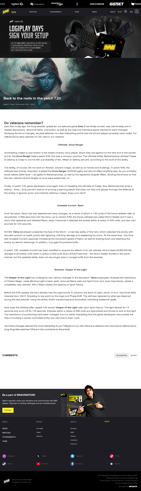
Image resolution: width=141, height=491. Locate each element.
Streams (39, 436)
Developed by (128, 486)
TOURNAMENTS (8, 437)
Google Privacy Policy (130, 483)
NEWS (4, 428)
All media (39, 428)
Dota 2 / (6, 104)
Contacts (74, 440)
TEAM (4, 441)
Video (38, 432)
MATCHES (6, 433)
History (73, 436)
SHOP (107, 422)
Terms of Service (117, 480)
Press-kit (74, 444)
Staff (72, 432)
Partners (74, 428)
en (131, 12)
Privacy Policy (105, 480)
